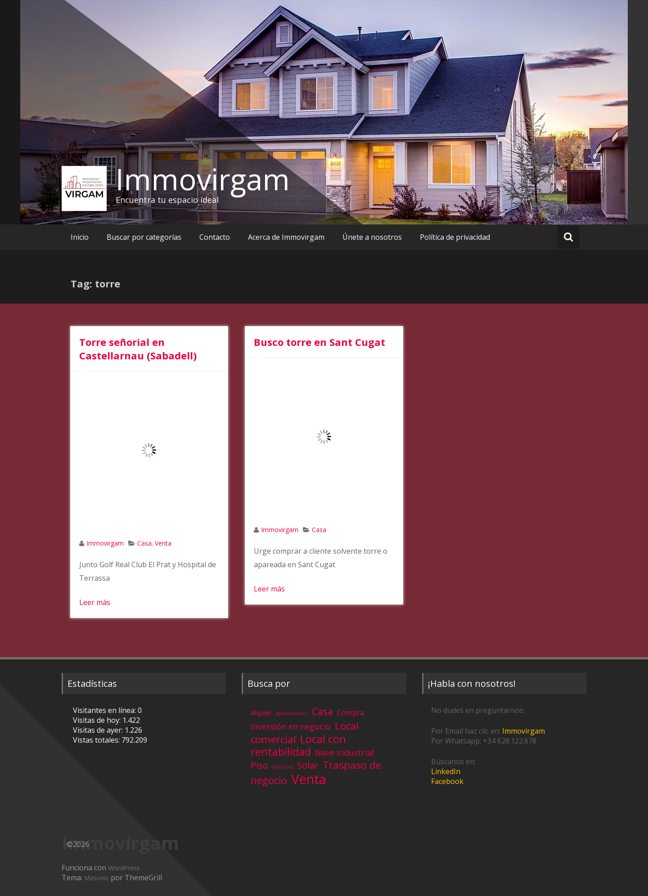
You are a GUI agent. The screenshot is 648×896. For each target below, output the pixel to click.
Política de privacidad (455, 237)
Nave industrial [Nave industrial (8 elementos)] (344, 752)
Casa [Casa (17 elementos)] (322, 711)
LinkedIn (445, 771)
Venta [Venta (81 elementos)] (308, 779)
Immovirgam (203, 179)
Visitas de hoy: (97, 720)
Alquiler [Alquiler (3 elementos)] (261, 712)
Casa (144, 543)
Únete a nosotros (372, 237)
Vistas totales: (97, 740)
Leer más (94, 602)
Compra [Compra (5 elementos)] (350, 712)
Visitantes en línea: (105, 710)
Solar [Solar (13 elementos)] (308, 765)
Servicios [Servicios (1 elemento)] (282, 767)
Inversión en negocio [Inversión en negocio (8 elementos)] (291, 726)
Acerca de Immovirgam (286, 237)
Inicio (80, 237)
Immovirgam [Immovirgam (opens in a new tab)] (523, 731)
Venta (163, 543)
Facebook (447, 781)
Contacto (214, 237)
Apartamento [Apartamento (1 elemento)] (292, 713)
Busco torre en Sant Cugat (319, 342)
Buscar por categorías (144, 237)
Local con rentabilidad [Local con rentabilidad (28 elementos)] (298, 745)
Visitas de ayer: (99, 730)
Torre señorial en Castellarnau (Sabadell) (138, 348)
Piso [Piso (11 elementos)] (259, 765)
